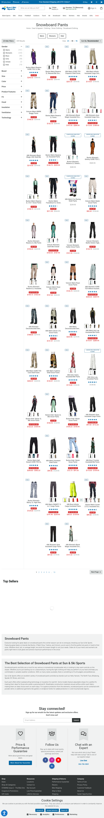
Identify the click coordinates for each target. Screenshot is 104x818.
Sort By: (91, 41)
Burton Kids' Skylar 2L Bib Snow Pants (34, 419)
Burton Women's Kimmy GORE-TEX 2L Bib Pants (92, 158)
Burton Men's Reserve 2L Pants (53, 116)
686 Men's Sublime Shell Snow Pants (53, 372)
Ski (49, 15)
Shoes (20, 15)
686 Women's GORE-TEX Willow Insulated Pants (92, 288)
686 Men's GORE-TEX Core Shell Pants (33, 372)
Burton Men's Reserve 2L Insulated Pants (53, 156)
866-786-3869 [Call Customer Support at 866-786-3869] (84, 764)
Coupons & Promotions (10, 791)
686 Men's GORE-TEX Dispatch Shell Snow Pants (72, 72)
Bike (14, 15)
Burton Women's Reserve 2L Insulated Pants (33, 288)
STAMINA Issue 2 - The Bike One (13, 788)
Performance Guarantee (60, 782)
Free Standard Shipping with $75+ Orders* (54, 2)
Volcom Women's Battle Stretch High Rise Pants (92, 242)
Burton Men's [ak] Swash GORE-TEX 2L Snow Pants (33, 461)
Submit (76, 720)
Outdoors (36, 15)
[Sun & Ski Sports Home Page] (9, 8)
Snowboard (56, 15)
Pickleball (28, 15)
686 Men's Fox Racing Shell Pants (73, 200)
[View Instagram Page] (96, 2)
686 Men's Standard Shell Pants (53, 461)
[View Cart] (101, 8)
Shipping (55, 794)
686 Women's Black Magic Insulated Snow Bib (73, 116)
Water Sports (6, 15)
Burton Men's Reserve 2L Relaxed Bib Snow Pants (53, 72)
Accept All (40, 810)
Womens (71, 15)
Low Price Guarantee (34, 791)
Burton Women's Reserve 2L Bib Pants (33, 242)
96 (76, 41)
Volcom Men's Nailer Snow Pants (92, 202)
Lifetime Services (33, 794)
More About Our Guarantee (20, 763)
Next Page (96, 572)
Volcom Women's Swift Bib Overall (53, 246)
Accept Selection (52, 810)
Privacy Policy (82, 785)
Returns (54, 785)
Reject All (64, 810)
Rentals (16, 2)
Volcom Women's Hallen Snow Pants (73, 246)
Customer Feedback (84, 788)
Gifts (91, 15)
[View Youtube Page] (101, 2)
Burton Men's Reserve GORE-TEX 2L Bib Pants (33, 68)
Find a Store (6, 2)
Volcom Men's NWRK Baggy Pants (33, 112)
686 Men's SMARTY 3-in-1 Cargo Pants (53, 505)
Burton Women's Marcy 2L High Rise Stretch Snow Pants (34, 501)
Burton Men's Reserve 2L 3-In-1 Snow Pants (33, 202)
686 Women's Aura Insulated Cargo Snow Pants (92, 116)
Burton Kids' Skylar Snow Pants (73, 419)
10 (54, 572)
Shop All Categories (9, 785)
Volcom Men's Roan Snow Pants (73, 284)
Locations (30, 782)
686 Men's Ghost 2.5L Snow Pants (53, 332)
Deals (97, 15)
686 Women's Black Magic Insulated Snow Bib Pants (73, 545)
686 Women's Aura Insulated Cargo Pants (92, 415)
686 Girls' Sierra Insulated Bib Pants (73, 376)
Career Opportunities (84, 794)
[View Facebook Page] (91, 2)
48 (72, 41)
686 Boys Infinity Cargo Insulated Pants (73, 505)
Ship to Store (56, 791)
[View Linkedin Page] (52, 766)
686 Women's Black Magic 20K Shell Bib (33, 156)
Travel (44, 15)
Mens (64, 15)
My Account (31, 788)
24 (68, 41)
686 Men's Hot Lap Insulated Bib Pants (92, 331)
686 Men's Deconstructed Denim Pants (73, 328)
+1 (81, 500)
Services (25, 2)
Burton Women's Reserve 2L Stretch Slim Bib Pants (73, 162)
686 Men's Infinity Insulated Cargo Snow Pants (92, 72)
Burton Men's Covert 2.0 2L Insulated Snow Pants (92, 505)
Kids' (62, 36)
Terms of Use (82, 782)
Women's (52, 36)
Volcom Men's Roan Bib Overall (53, 288)
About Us (80, 791)
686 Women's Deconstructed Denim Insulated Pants (33, 328)
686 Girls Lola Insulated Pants (92, 378)
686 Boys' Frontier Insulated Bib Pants (92, 461)
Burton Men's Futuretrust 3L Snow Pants (53, 202)
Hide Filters (8, 41)
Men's (42, 36)
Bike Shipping (57, 788)
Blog (85, 2)
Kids (78, 15)
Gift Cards (5, 794)
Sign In (92, 8)
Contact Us (31, 785)
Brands (84, 15)
